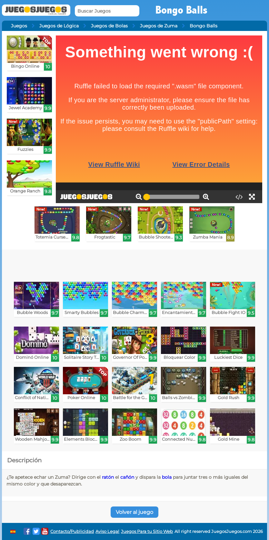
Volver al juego (134, 512)
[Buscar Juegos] (107, 10)
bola (167, 477)
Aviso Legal (107, 531)
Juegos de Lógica (59, 26)
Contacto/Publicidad (72, 531)
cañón (127, 477)
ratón (108, 477)
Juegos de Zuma (158, 26)
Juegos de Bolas (109, 26)
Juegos (19, 26)
